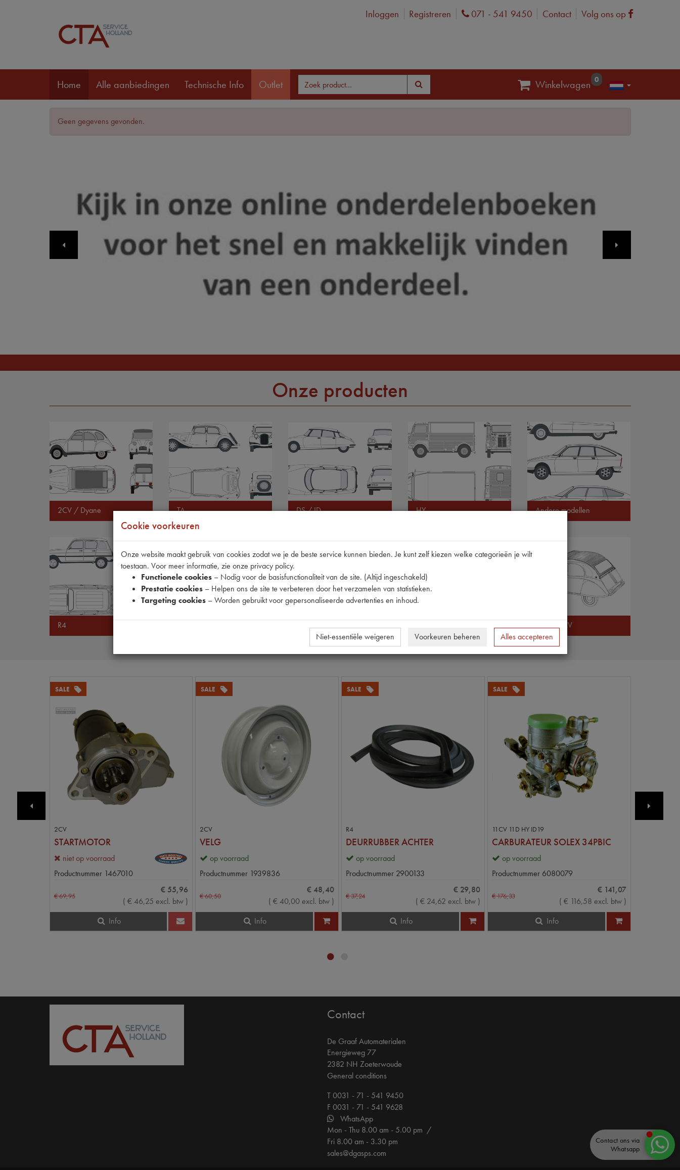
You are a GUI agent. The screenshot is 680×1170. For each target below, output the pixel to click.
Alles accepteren (527, 636)
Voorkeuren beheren (447, 636)
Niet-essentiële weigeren (355, 636)
